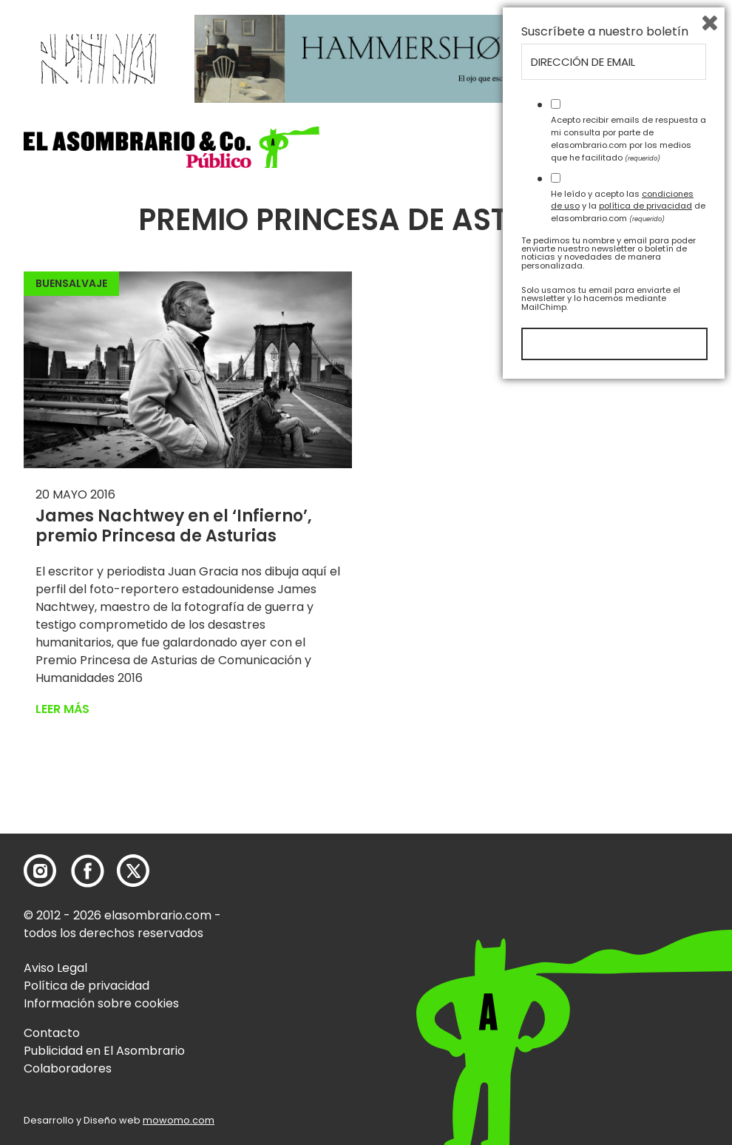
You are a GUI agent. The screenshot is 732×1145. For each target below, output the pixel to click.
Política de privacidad (86, 985)
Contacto (52, 1032)
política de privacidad (645, 964)
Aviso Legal (55, 967)
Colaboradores (68, 1068)
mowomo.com (178, 1120)
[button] (171, 146)
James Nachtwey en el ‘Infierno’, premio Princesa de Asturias (173, 525)
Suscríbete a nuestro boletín (604, 791)
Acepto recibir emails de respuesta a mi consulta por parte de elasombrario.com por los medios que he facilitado (628, 897)
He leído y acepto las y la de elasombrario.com (628, 964)
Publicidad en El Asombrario (104, 1050)
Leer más (62, 708)
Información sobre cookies (101, 1003)
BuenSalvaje (71, 283)
